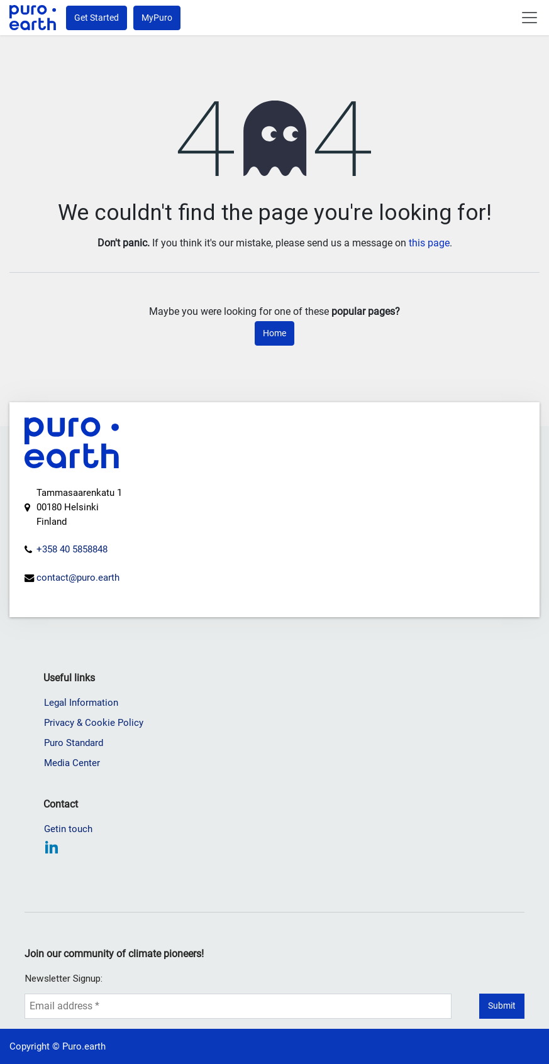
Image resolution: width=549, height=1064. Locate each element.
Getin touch (68, 829)
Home (274, 333)
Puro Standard (73, 743)
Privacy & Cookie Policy (93, 722)
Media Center (72, 763)
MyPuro (156, 18)
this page (429, 243)
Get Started (96, 18)
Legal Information (81, 702)
